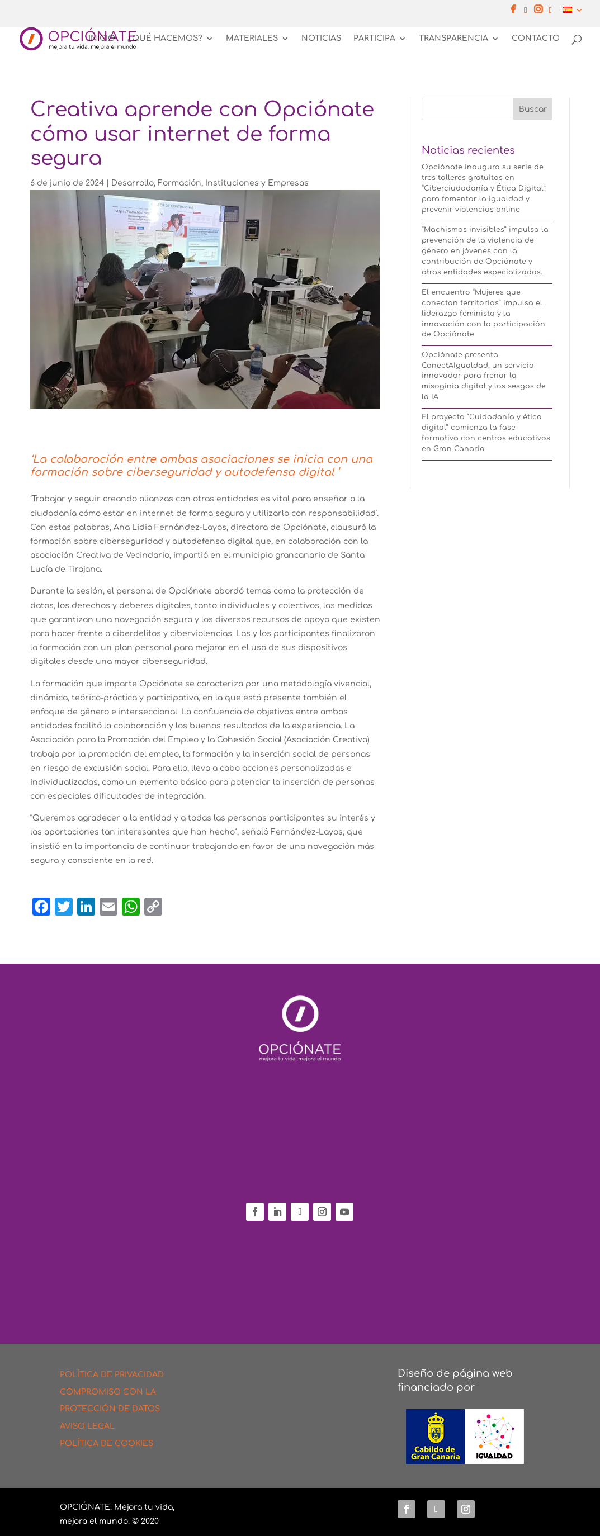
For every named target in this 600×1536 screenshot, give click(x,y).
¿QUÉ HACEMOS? (164, 39)
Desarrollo (132, 183)
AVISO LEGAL (87, 1426)
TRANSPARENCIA (453, 39)
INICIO (101, 39)
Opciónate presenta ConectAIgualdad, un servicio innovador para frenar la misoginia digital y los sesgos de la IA (484, 376)
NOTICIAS (321, 39)
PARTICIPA (374, 39)
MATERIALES (252, 39)
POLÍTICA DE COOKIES (106, 1443)
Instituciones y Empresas (257, 183)
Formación (179, 183)
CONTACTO (536, 39)
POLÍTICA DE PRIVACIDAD (112, 1375)
